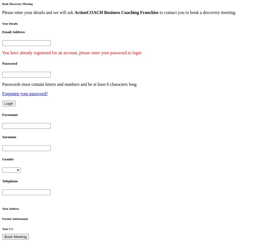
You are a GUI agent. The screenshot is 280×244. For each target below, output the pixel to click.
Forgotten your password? (25, 93)
